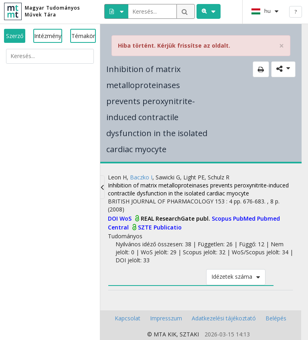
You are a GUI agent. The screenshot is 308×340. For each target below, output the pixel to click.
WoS (126, 218)
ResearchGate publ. (184, 218)
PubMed (245, 218)
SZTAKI (189, 334)
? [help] (295, 11)
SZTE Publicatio (160, 227)
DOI (114, 218)
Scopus (222, 218)
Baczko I (141, 177)
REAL (148, 218)
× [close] (281, 46)
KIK (172, 334)
